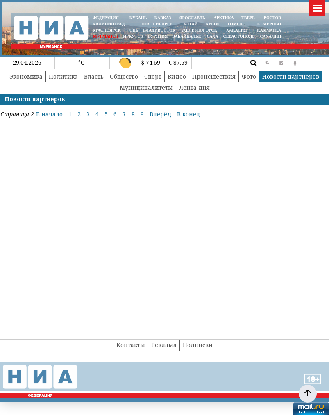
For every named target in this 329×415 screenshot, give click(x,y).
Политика (63, 76)
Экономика (26, 76)
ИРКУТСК (133, 36)
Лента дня (194, 87)
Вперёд (160, 114)
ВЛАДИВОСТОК (159, 30)
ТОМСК (236, 24)
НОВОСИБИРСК (156, 24)
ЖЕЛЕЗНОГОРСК (199, 30)
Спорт (152, 76)
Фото (249, 76)
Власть (94, 76)
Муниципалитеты (146, 87)
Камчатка (268, 30)
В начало (49, 114)
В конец (188, 114)
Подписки (198, 345)
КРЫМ (212, 24)
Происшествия (214, 76)
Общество (124, 76)
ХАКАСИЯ (236, 30)
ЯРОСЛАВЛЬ (192, 18)
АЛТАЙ (190, 24)
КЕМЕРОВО (269, 24)
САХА (212, 36)
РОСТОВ (272, 18)
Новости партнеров (290, 76)
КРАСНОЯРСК (107, 30)
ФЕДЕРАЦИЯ (106, 18)
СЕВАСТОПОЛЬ (238, 36)
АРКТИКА (223, 18)
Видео (177, 76)
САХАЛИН (270, 36)
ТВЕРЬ (248, 18)
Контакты (130, 345)
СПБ (133, 30)
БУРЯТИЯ (158, 36)
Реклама (164, 345)
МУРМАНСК (105, 36)
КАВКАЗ (162, 18)
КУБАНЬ (138, 18)
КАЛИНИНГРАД (109, 24)
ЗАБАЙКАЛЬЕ (187, 36)
